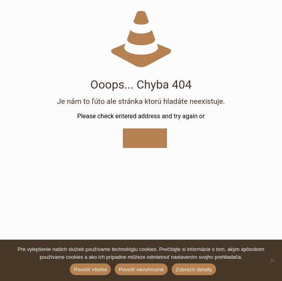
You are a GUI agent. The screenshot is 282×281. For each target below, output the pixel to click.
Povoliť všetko (90, 269)
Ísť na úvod (145, 138)
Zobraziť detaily (194, 269)
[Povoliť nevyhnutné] (272, 260)
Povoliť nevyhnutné (141, 269)
